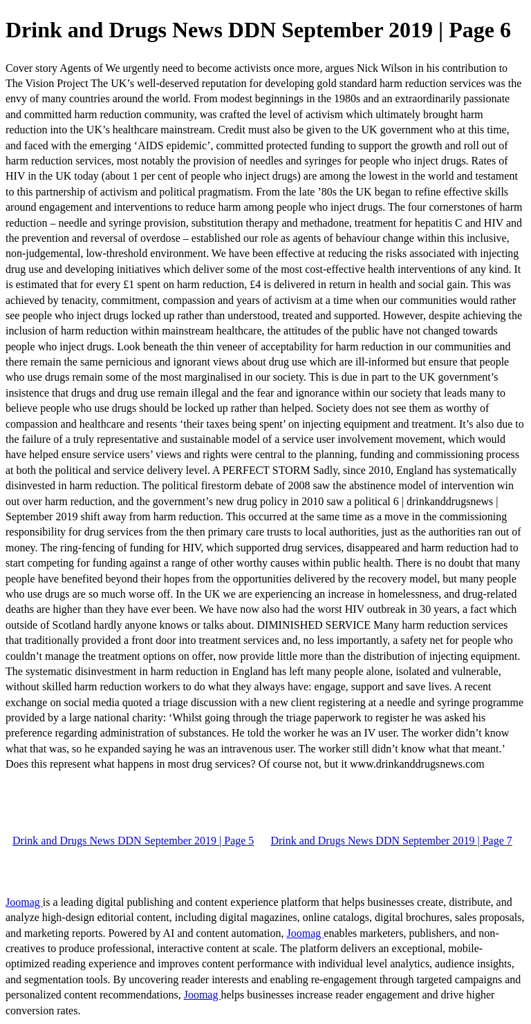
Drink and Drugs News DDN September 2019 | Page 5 (133, 840)
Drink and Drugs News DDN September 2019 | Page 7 (391, 840)
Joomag (24, 902)
